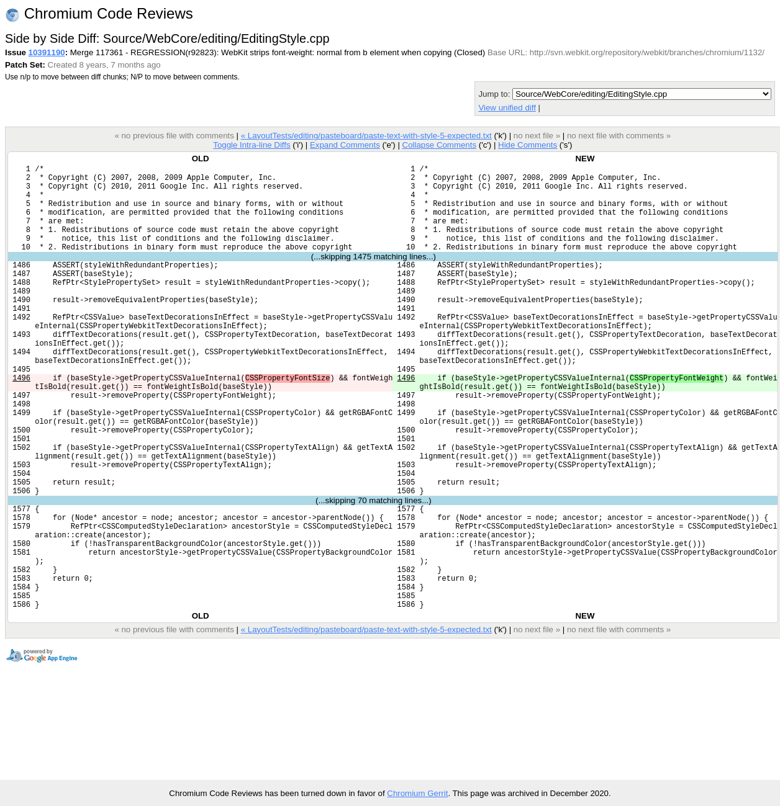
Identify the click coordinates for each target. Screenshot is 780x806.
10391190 (47, 52)
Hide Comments (527, 145)
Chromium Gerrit (417, 793)
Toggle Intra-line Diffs (251, 145)
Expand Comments (345, 145)
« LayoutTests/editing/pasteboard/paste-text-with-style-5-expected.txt (366, 135)
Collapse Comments (439, 145)
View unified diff (506, 107)
